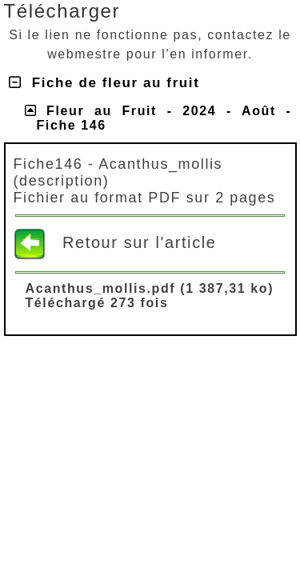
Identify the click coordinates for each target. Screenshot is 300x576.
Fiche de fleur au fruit (104, 82)
